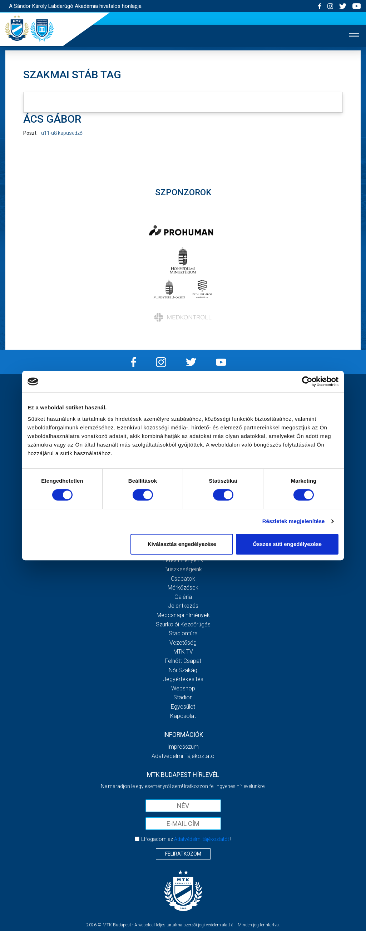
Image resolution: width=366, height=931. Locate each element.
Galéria (183, 596)
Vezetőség (183, 642)
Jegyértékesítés (183, 679)
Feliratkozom (183, 854)
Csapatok (183, 578)
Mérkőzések (183, 587)
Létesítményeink (183, 560)
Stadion (183, 697)
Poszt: (30, 133)
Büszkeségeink (183, 569)
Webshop (183, 688)
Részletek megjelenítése (293, 521)
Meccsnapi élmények (183, 615)
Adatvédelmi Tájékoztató (183, 756)
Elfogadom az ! (186, 839)
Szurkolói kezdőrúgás (183, 624)
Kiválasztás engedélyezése (182, 544)
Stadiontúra (183, 633)
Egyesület (183, 706)
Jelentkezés (183, 605)
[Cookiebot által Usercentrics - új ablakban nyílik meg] (307, 381)
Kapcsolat (183, 716)
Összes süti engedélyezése (287, 544)
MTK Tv (183, 651)
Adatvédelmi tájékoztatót (201, 839)
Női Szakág (183, 670)
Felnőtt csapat (183, 660)
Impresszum (183, 746)
